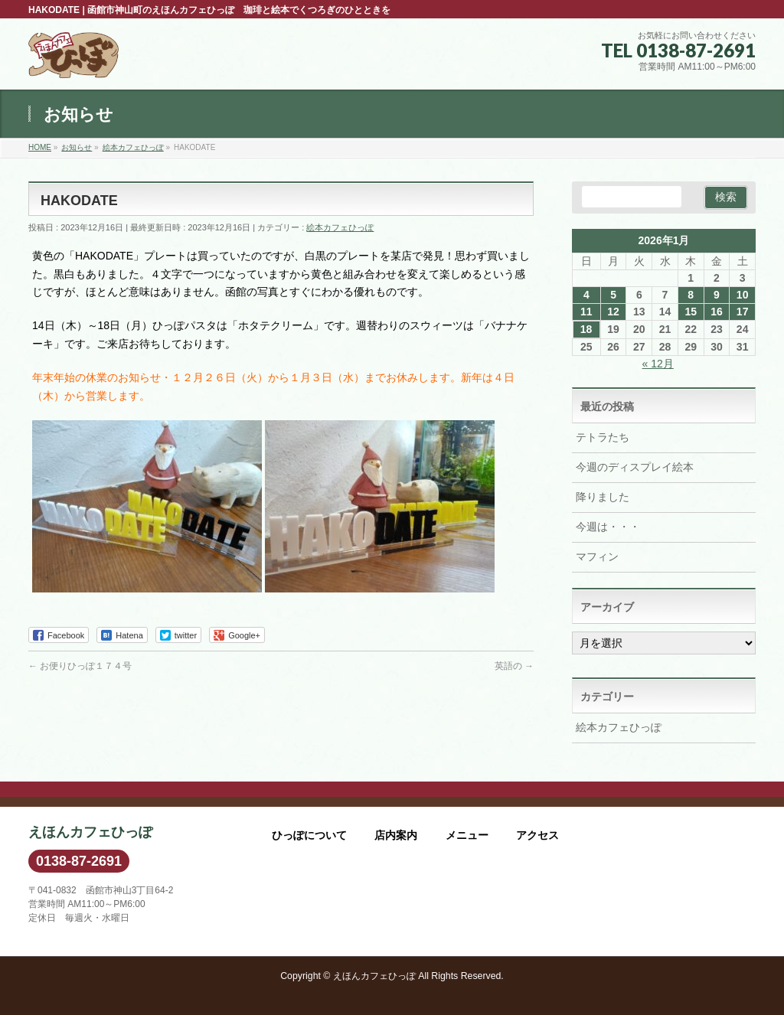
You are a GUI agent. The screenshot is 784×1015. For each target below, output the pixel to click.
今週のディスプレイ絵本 (635, 467)
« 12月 (658, 363)
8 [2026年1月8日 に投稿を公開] (691, 295)
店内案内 (395, 835)
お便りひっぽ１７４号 (80, 666)
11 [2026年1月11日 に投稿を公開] (586, 311)
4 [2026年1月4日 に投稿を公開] (586, 295)
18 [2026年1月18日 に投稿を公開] (586, 329)
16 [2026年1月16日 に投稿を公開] (716, 311)
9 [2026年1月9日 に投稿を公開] (717, 295)
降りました (602, 497)
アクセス (537, 835)
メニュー (467, 835)
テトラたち (602, 437)
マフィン (597, 556)
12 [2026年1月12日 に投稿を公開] (613, 311)
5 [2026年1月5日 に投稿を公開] (613, 295)
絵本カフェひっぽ (340, 227)
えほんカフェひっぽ (374, 976)
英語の (514, 666)
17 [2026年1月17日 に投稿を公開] (743, 311)
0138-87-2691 (79, 861)
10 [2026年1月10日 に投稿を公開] (743, 295)
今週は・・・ (608, 527)
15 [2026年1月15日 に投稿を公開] (690, 311)
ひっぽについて (309, 835)
